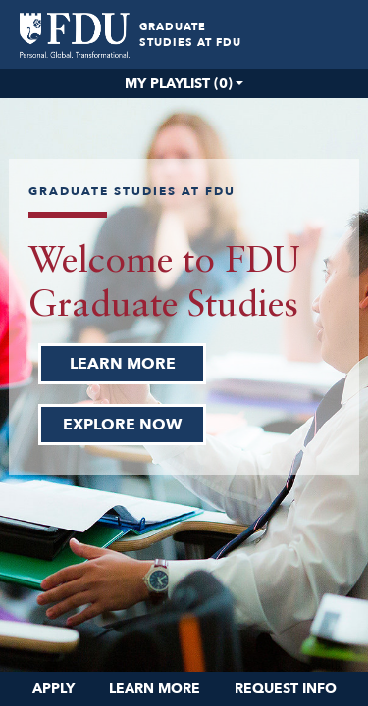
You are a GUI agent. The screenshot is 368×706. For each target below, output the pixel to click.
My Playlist (179, 84)
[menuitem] (75, 35)
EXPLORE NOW (122, 424)
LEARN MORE (123, 364)
